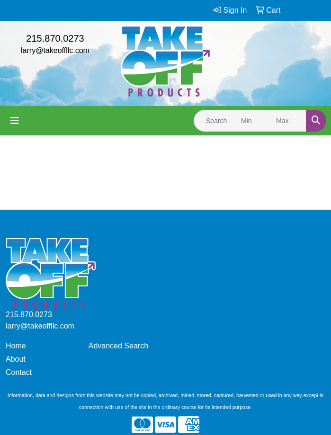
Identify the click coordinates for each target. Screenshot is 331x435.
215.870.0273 (55, 38)
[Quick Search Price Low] (253, 121)
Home (16, 346)
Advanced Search (118, 346)
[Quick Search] (215, 121)
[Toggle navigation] (15, 120)
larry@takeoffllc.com (55, 50)
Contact (19, 372)
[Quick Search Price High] (288, 121)
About (16, 359)
